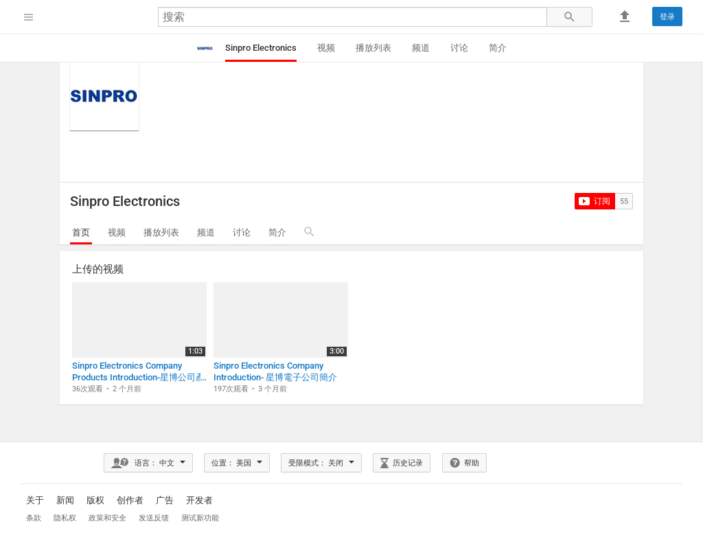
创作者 (130, 500)
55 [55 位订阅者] (624, 201)
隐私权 (65, 518)
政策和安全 (108, 518)
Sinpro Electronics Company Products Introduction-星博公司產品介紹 (138, 372)
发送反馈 (154, 518)
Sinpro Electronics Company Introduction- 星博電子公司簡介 (275, 371)
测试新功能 (200, 518)
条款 (33, 518)
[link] (667, 16)
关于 (35, 500)
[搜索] (352, 17)
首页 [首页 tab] (81, 232)
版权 (95, 500)
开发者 (199, 500)
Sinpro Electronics (125, 201)
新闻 (65, 500)
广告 (165, 500)
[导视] (29, 17)
